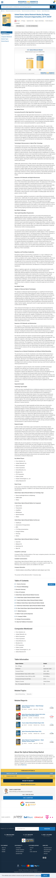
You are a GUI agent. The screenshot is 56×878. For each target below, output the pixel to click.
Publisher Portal (47, 849)
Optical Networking (20, 694)
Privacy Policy (26, 870)
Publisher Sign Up (48, 847)
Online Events (47, 851)
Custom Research (20, 851)
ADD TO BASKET (28, 781)
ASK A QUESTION (28, 798)
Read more (24, 764)
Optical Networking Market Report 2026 (31, 731)
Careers (3, 849)
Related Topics (4, 39)
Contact (32, 847)
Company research (20, 849)
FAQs (31, 849)
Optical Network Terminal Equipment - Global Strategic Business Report (33, 740)
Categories (18, 847)
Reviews (3, 851)
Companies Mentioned (6, 36)
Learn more (38, 875)
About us (4, 847)
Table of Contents (5, 34)
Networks (29, 694)
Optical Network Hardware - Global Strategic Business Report (32, 706)
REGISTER (47, 828)
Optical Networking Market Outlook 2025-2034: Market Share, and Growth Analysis (33, 715)
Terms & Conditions (33, 870)
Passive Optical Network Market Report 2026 (33, 723)
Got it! (45, 875)
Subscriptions (19, 853)
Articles (46, 853)
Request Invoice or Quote (28, 784)
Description (4, 32)
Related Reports (5, 41)
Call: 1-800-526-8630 (28, 794)
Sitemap (20, 870)
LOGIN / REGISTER (33, 851)
